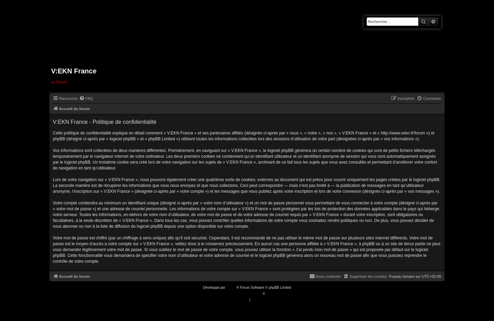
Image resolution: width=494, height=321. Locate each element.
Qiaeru (271, 294)
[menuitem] (86, 98)
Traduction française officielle (239, 294)
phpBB (231, 287)
